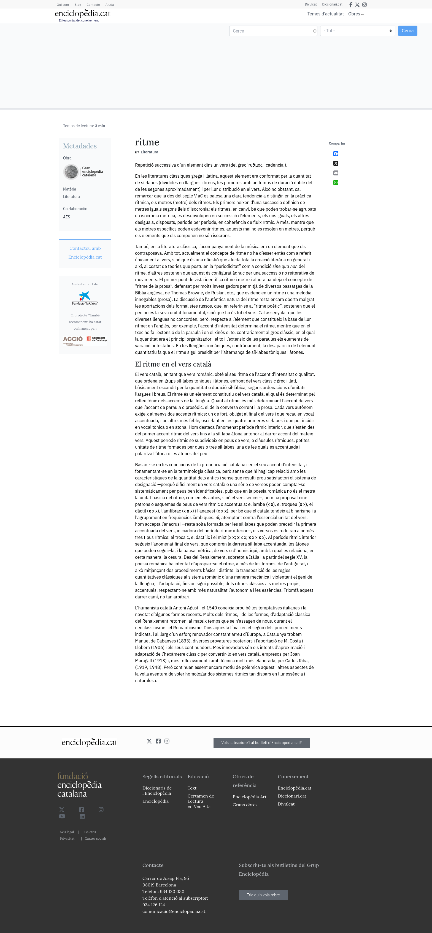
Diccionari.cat (332, 4)
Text (192, 788)
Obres (354, 13)
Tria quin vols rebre (263, 895)
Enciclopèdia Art (250, 796)
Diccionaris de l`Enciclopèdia (157, 790)
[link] (85, 252)
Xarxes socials (95, 838)
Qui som (63, 4)
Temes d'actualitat (325, 13)
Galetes (90, 832)
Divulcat (311, 4)
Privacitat (67, 838)
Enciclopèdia (155, 801)
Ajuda (110, 4)
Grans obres (245, 804)
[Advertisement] (108, 65)
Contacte (93, 4)
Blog (77, 4)
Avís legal (67, 832)
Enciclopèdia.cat (294, 788)
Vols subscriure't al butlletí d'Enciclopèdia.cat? (262, 742)
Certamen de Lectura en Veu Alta (201, 801)
